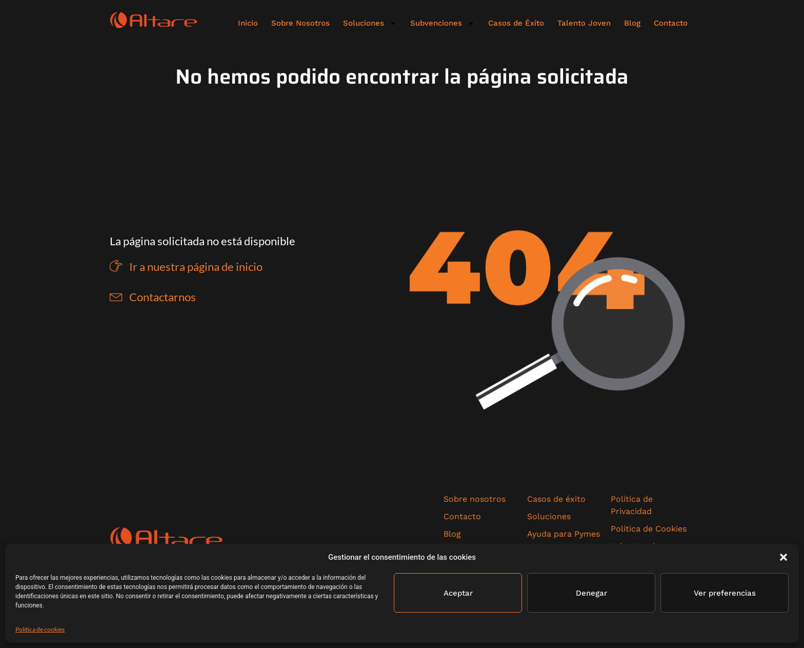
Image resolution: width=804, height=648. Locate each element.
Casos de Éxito (516, 23)
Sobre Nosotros (300, 23)
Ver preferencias (725, 593)
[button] (783, 557)
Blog (632, 23)
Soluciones (370, 23)
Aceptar (458, 593)
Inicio (248, 23)
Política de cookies (40, 629)
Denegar (591, 593)
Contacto (671, 23)
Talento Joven (584, 23)
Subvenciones (442, 23)
